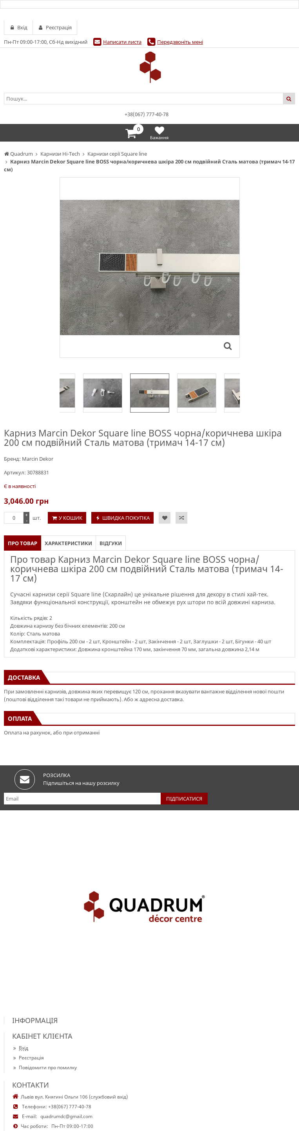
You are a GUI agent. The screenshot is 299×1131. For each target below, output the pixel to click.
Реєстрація (28, 1057)
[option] (149, 393)
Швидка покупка (126, 517)
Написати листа (122, 41)
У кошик (70, 517)
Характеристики (68, 543)
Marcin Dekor (37, 458)
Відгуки (111, 543)
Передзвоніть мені (180, 41)
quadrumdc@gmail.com (66, 1116)
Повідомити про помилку (44, 1067)
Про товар (22, 543)
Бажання (159, 133)
